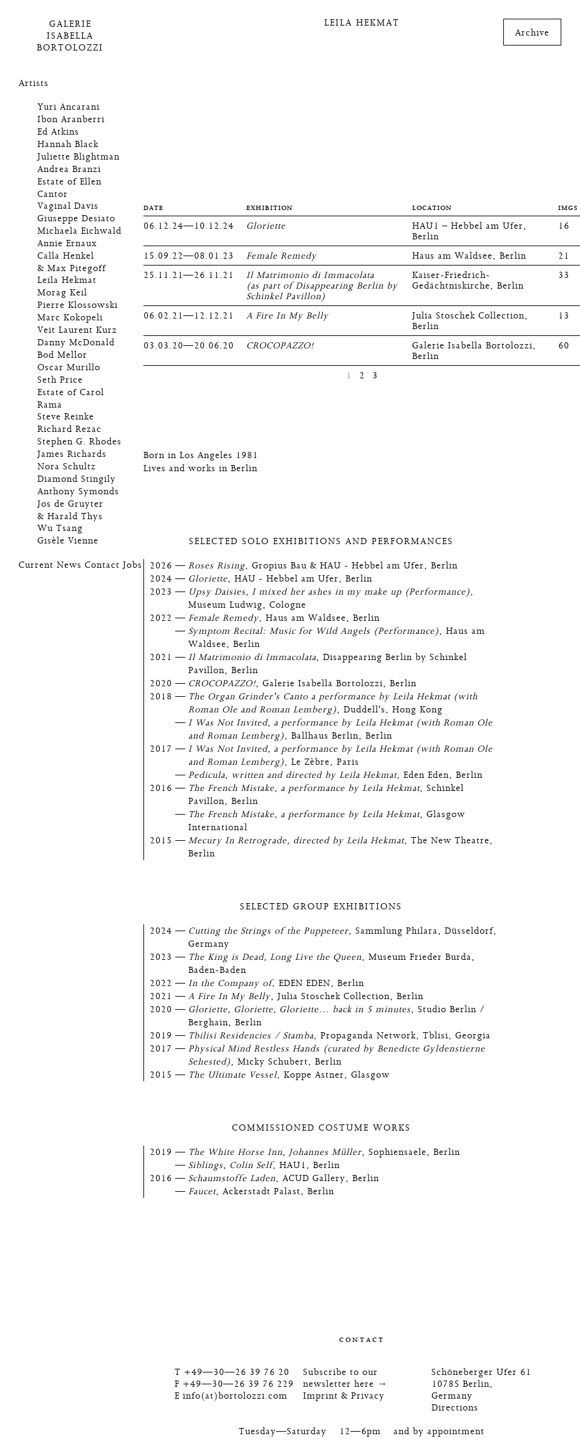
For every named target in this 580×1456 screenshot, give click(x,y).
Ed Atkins (58, 132)
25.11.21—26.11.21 (188, 275)
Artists (34, 83)
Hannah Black (68, 144)
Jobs (132, 565)
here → (371, 1384)
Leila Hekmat (67, 280)
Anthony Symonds (78, 491)
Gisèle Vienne (68, 540)
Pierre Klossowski (77, 305)
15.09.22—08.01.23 (188, 256)
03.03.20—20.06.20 (188, 345)
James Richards (72, 454)
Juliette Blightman (78, 156)
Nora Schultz (66, 466)
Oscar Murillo (68, 367)
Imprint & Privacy (344, 1396)
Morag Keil (62, 292)
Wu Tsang (60, 528)
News (69, 565)
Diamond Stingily (76, 479)
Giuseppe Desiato (76, 218)
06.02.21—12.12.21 (188, 315)
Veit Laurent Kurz (77, 330)
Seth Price (60, 380)
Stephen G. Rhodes (79, 441)
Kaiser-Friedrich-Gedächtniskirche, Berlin (468, 280)
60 (563, 345)
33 (563, 275)
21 (563, 256)
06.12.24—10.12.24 (188, 226)
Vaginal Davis (68, 206)
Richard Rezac (69, 429)
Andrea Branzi (69, 169)
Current (36, 565)
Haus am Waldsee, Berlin (469, 256)
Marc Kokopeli (70, 317)
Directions (455, 1407)
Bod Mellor (62, 355)
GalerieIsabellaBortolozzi (70, 36)
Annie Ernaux (67, 243)
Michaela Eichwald (79, 231)
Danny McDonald (76, 342)
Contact (102, 565)
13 (563, 315)
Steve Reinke (65, 416)
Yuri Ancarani (68, 107)
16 (563, 226)
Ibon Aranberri (71, 119)
